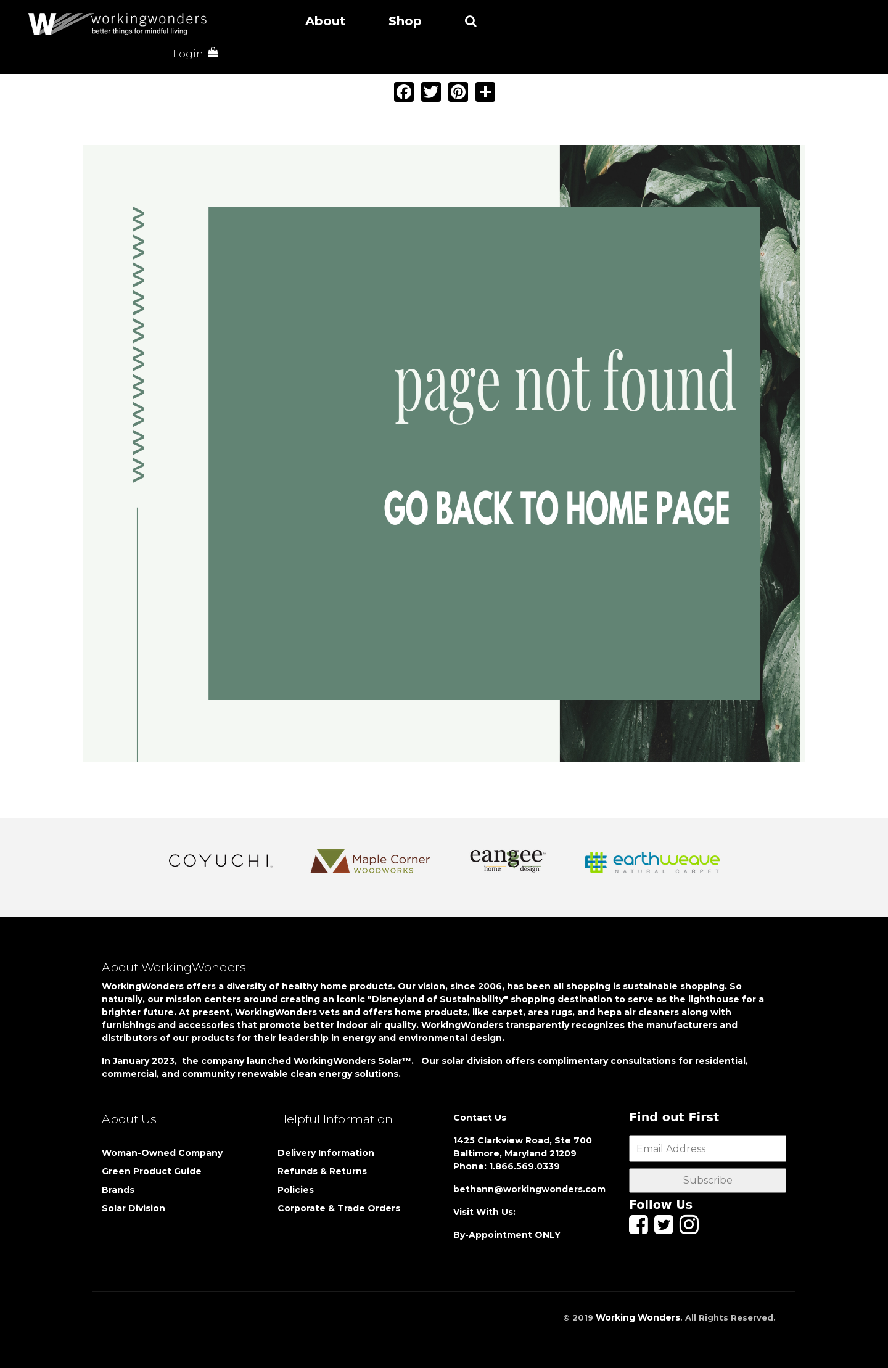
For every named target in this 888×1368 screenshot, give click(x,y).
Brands (118, 1189)
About (325, 21)
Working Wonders (638, 1317)
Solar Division (135, 1208)
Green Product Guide (152, 1171)
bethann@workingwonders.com (529, 1189)
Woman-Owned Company (162, 1152)
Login (188, 54)
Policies (296, 1189)
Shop (405, 21)
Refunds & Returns (322, 1171)
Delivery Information (326, 1152)
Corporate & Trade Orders (339, 1208)
